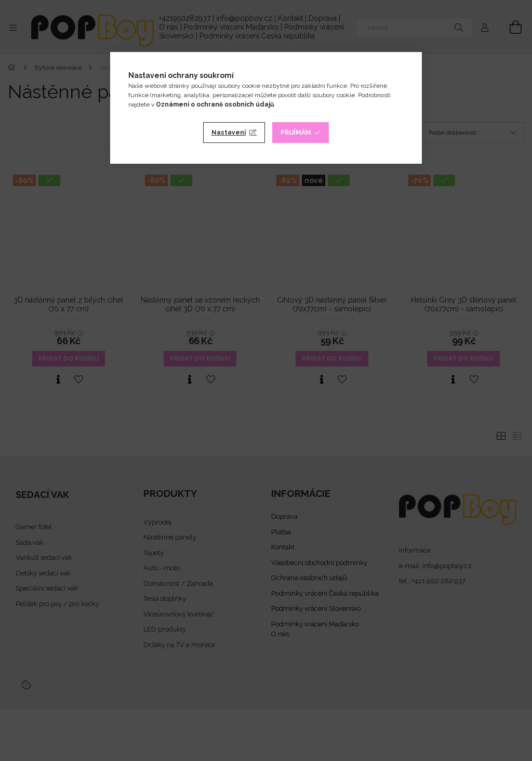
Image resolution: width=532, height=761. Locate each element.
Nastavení (228, 132)
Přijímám (296, 132)
